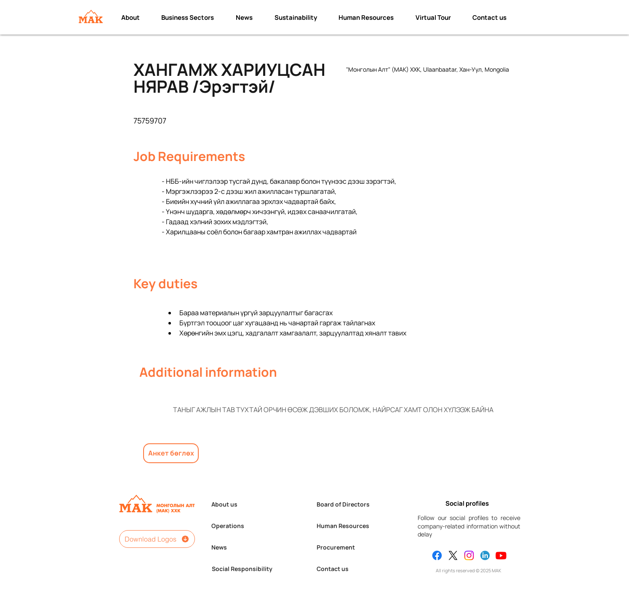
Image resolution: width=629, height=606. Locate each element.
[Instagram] (469, 555)
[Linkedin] (485, 555)
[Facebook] (437, 555)
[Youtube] (501, 555)
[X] (453, 555)
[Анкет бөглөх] (171, 453)
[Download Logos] (157, 539)
